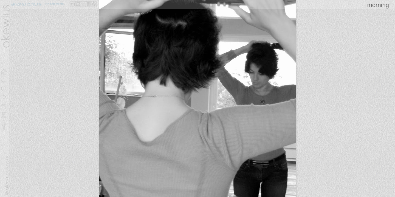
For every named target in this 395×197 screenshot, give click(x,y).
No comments (54, 3)
